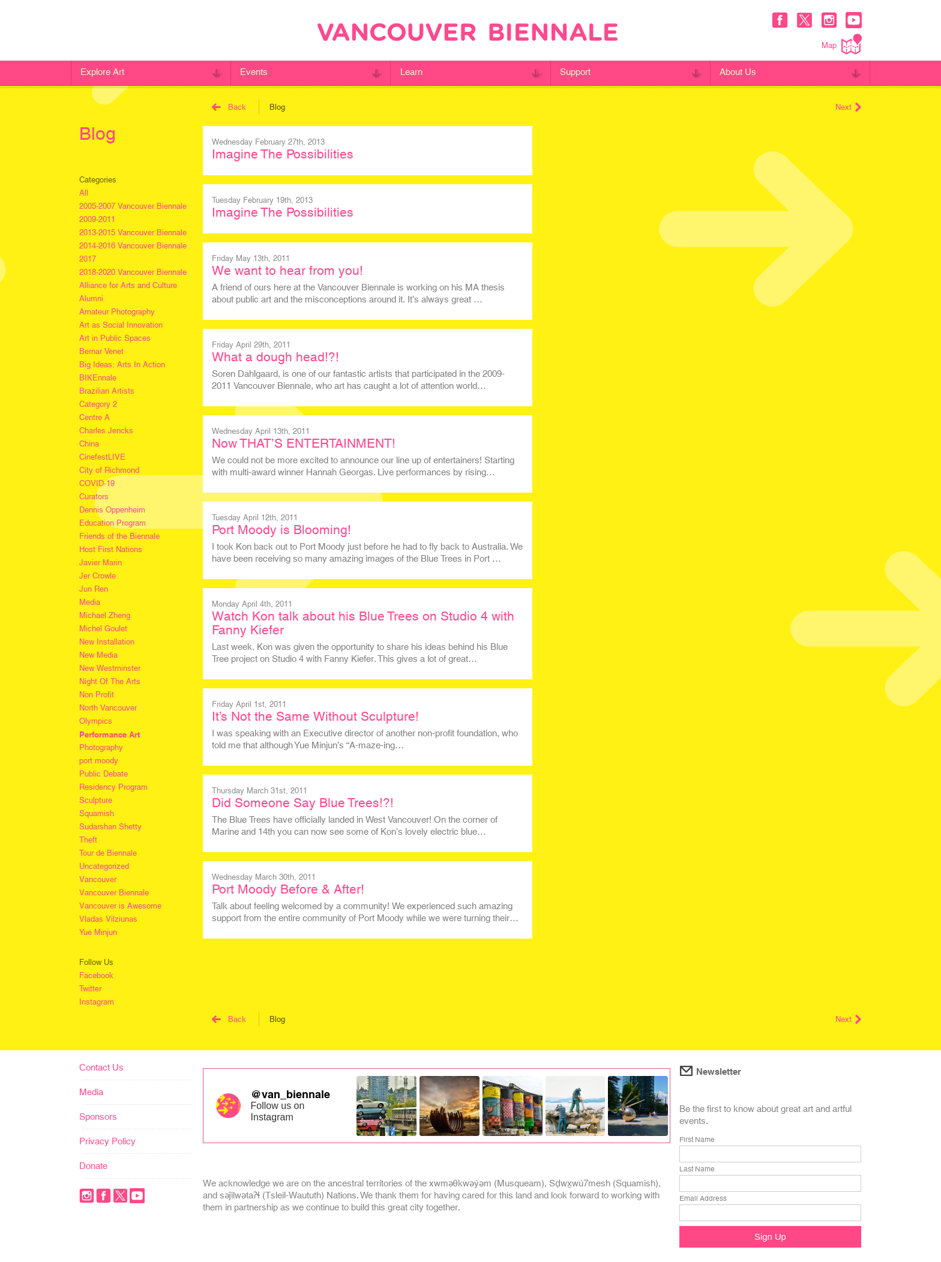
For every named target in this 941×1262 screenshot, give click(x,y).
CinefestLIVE (102, 456)
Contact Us (101, 1067)
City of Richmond (109, 470)
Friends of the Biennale (119, 536)
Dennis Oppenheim (112, 509)
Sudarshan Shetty (110, 826)
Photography (101, 747)
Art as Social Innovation (121, 324)
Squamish (96, 813)
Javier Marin (100, 562)
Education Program (112, 522)
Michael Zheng (104, 615)
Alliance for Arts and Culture (128, 285)
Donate (93, 1166)
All (83, 192)
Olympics (95, 721)
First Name (697, 1139)
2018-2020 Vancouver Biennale (133, 272)
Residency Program (113, 787)
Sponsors (98, 1116)
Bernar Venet (101, 351)
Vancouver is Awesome (120, 905)
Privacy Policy (107, 1141)
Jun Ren (93, 588)
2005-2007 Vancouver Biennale (133, 206)
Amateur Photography (117, 311)
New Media (98, 655)
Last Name (697, 1169)
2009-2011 (97, 219)
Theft (88, 839)
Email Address (703, 1198)
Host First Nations (110, 549)
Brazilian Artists (106, 390)
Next (848, 107)
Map (842, 44)
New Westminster (109, 668)
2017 (87, 258)
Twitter (90, 988)
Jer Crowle (97, 575)
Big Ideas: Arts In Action (122, 364)
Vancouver (97, 879)
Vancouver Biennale (114, 892)
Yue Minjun (98, 932)
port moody (98, 760)
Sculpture (95, 800)
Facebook (96, 975)
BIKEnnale (97, 377)
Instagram (96, 1001)
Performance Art (109, 734)
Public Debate (103, 773)
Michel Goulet (103, 628)
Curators (94, 496)
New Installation (106, 641)
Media (89, 602)
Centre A (94, 417)
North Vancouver (108, 707)
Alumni (91, 298)
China (89, 443)
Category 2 (98, 404)
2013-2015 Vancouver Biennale (133, 232)
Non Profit (96, 694)
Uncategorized (104, 866)
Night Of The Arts (109, 681)
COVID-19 (97, 483)
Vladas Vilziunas (108, 919)
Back (229, 107)
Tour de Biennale (108, 853)
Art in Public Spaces (115, 338)
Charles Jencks (106, 430)
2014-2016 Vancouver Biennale (133, 245)
